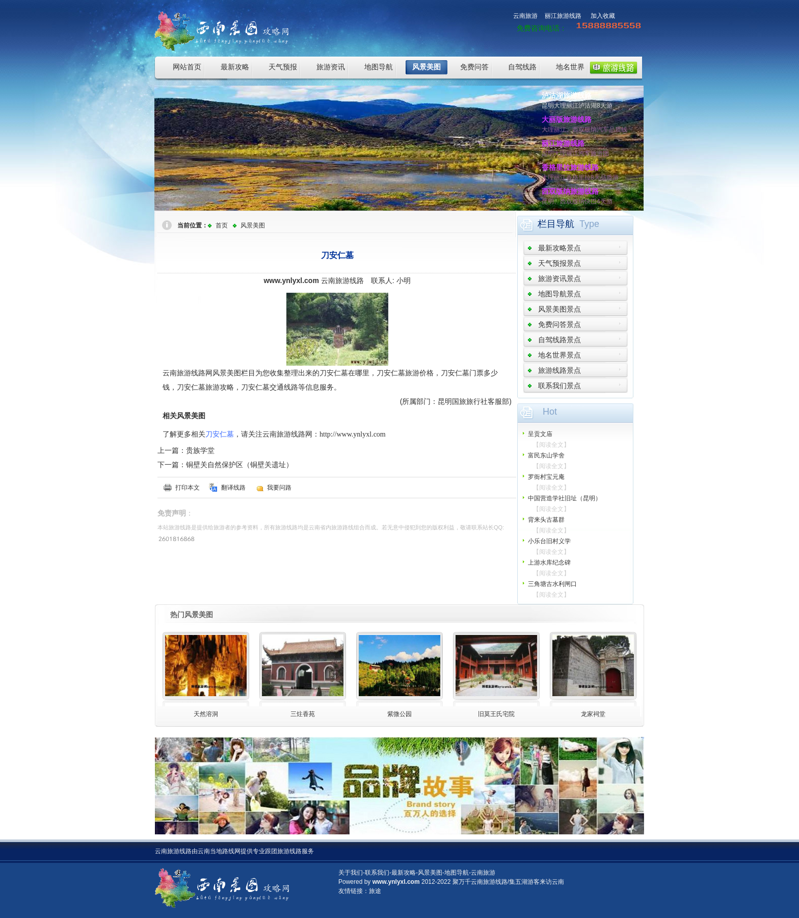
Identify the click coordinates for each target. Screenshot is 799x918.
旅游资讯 (330, 67)
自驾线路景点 (559, 340)
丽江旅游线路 (563, 15)
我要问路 (279, 487)
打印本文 (187, 487)
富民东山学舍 (546, 455)
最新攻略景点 (559, 248)
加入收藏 (603, 15)
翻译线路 (233, 487)
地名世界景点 (559, 355)
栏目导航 (556, 224)
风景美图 (426, 67)
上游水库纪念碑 (549, 562)
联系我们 (377, 872)
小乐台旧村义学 (549, 541)
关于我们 (350, 872)
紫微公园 (399, 714)
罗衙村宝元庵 (546, 476)
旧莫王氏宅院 (496, 714)
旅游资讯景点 (559, 278)
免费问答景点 (559, 324)
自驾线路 (522, 67)
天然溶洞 (206, 714)
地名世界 (570, 67)
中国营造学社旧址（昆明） (564, 498)
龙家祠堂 (593, 714)
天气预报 (283, 67)
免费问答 (474, 67)
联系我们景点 (559, 385)
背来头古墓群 (546, 519)
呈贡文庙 (540, 434)
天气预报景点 (559, 263)
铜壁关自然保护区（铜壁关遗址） (239, 465)
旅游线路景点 (559, 370)
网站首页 (187, 67)
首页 (222, 225)
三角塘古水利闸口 (552, 584)
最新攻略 (235, 67)
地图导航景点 (559, 294)
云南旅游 (525, 15)
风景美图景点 (559, 309)
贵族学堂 (200, 450)
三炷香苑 (302, 714)
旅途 (375, 891)
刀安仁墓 (219, 434)
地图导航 (378, 67)
